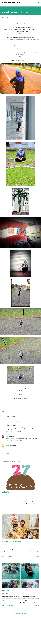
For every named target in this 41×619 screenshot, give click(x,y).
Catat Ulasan (5, 453)
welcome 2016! (8, 590)
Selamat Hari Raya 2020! (12, 541)
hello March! (7, 492)
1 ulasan (9, 507)
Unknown (8, 445)
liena (7, 436)
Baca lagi (36, 507)
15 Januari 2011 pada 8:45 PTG (13, 450)
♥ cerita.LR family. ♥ (11, 2)
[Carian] (35, 2)
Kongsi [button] (36, 406)
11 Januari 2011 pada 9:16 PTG (13, 421)
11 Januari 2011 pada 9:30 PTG (13, 431)
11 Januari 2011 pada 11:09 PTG (14, 441)
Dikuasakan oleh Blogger (21, 613)
